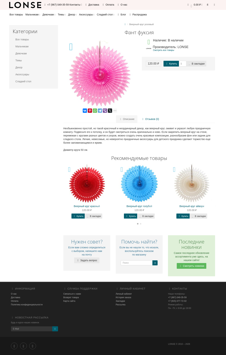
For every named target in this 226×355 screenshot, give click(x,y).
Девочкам (48, 14)
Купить (171, 63)
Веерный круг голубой (139, 206)
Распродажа (138, 14)
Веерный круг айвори (191, 206)
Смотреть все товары (163, 50)
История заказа (123, 297)
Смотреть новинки (191, 265)
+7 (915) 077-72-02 (177, 301)
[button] (194, 5)
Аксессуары (86, 14)
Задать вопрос (86, 260)
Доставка (92, 4)
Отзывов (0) (150, 119)
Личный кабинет (124, 294)
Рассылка (120, 304)
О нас (122, 4)
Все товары (16, 14)
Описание (126, 119)
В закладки (196, 63)
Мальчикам (32, 14)
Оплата (108, 4)
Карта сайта (69, 301)
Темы (62, 14)
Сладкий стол (105, 14)
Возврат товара (71, 297)
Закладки (120, 301)
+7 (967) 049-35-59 (177, 297)
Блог (121, 14)
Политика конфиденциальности (27, 304)
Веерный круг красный (87, 206)
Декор (72, 14)
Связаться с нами (72, 294)
